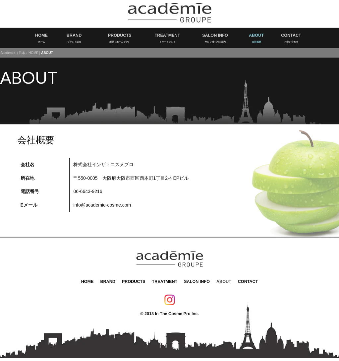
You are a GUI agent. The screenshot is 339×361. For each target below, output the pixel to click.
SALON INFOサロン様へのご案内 (215, 35)
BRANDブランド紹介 (74, 35)
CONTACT (248, 279)
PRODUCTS (133, 279)
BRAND (107, 279)
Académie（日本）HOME (19, 50)
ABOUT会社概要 (256, 35)
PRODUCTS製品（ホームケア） (120, 35)
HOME (87, 279)
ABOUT (223, 279)
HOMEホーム (41, 35)
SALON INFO (197, 279)
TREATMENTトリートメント (167, 35)
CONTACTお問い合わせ (291, 35)
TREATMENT (165, 279)
